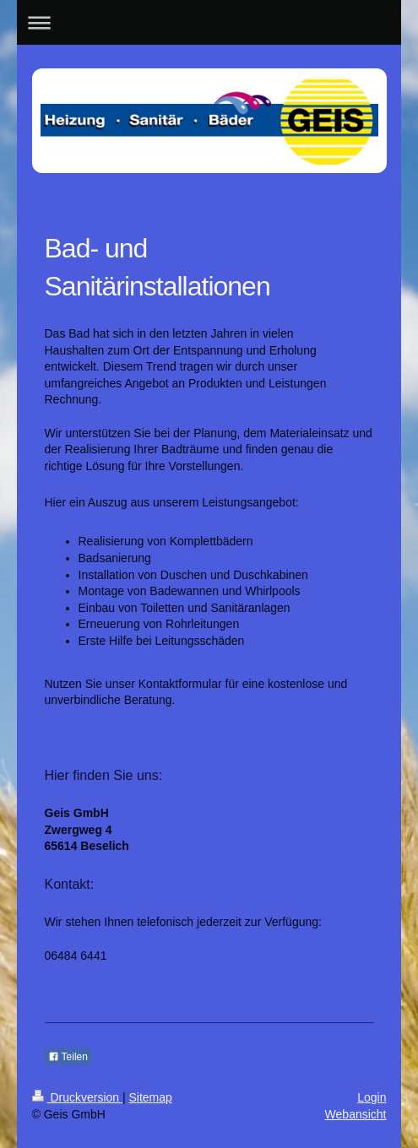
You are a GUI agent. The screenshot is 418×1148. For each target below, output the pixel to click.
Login (371, 1097)
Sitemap (150, 1097)
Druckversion (77, 1097)
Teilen (68, 1057)
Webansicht (356, 1114)
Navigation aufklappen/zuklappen (209, 22)
